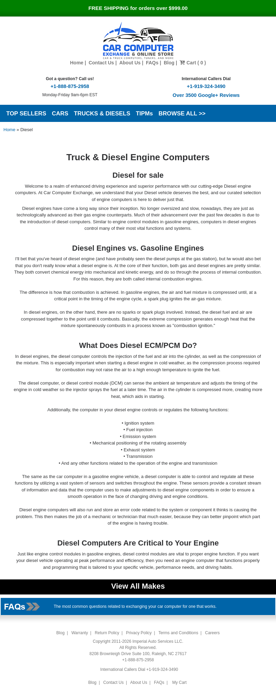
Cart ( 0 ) (193, 62)
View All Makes (138, 586)
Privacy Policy (139, 632)
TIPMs (144, 113)
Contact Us (101, 62)
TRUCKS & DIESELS (102, 113)
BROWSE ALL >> (182, 113)
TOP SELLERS (26, 113)
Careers (212, 632)
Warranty (79, 632)
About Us (129, 62)
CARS (60, 113)
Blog (169, 62)
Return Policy (107, 632)
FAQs (152, 62)
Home (76, 62)
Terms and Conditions (178, 632)
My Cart (179, 682)
